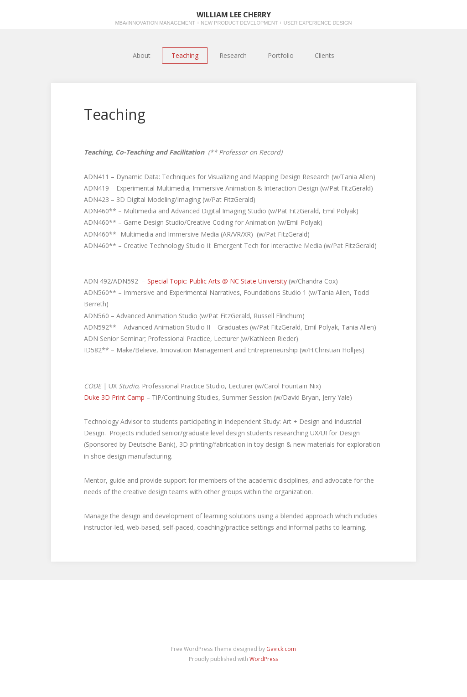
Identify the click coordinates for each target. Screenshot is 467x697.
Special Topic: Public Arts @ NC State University (216, 281)
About (141, 55)
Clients (324, 55)
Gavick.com (281, 649)
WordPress (263, 659)
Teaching (184, 55)
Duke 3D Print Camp (115, 397)
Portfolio (281, 55)
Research (233, 55)
